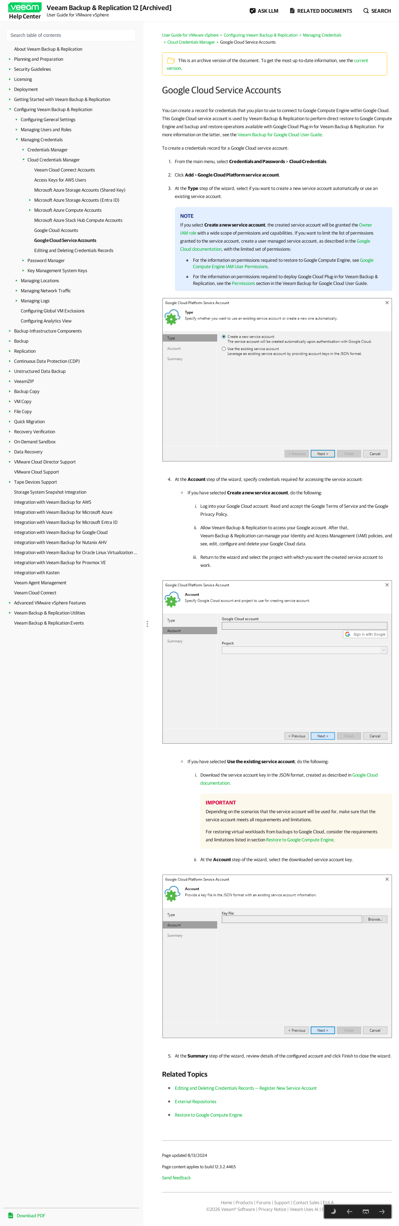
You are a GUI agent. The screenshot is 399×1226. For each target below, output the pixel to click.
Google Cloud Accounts (56, 230)
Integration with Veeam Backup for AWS (52, 502)
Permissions (243, 283)
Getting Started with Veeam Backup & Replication (62, 99)
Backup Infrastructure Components (48, 331)
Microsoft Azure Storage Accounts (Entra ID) (76, 200)
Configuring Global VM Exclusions (53, 310)
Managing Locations (40, 280)
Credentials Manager (48, 149)
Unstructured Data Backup (40, 371)
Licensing (23, 79)
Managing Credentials (42, 139)
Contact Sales (306, 1202)
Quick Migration (29, 421)
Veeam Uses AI (304, 1209)
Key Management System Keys (57, 270)
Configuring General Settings (48, 119)
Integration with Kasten (36, 572)
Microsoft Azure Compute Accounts (68, 210)
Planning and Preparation (38, 59)
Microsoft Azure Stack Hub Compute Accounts (78, 220)
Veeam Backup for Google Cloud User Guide (280, 134)
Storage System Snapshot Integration (50, 492)
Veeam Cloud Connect (35, 592)
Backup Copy (27, 391)
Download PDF (31, 1215)
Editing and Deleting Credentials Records (73, 250)
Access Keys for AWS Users (60, 180)
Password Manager (46, 260)
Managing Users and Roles (46, 129)
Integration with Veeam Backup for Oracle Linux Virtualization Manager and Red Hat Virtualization (77, 552)
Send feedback (176, 1177)
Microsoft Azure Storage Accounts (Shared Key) (80, 190)
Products (244, 1202)
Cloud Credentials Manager (54, 159)
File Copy (23, 411)
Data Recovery (28, 451)
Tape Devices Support (35, 482)
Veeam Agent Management (40, 582)
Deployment (26, 89)
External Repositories (195, 1101)
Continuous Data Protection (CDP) (47, 361)
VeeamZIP (24, 381)
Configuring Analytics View (46, 321)
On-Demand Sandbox (35, 441)
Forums (263, 1202)
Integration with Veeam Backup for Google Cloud (61, 532)
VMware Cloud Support (36, 472)
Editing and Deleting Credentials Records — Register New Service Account (246, 1088)
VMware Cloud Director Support (45, 461)
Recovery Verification (34, 431)
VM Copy (23, 401)
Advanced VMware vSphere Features (50, 602)
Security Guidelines (32, 69)
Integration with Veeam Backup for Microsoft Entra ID (65, 522)
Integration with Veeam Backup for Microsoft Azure (63, 512)
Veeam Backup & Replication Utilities (49, 613)
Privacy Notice (272, 1209)
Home (226, 1202)
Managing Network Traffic (46, 290)
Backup (21, 341)
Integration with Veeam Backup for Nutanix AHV (60, 542)
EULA (328, 1202)
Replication (25, 351)
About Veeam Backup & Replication (48, 49)
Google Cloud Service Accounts (65, 240)
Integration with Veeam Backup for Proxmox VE (60, 562)
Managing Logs (35, 300)
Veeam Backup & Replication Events (49, 623)
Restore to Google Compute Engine (300, 839)
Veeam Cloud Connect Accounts (64, 170)
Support (282, 1202)
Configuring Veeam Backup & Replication (53, 109)
